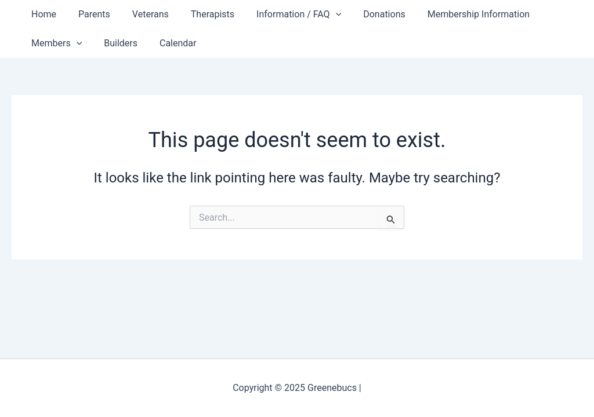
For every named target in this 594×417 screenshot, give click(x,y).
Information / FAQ (283, 14)
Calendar (169, 43)
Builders (115, 43)
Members (55, 43)
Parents (89, 14)
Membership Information (456, 14)
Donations (365, 14)
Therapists (200, 14)
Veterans (142, 14)
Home (42, 14)
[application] (320, 14)
